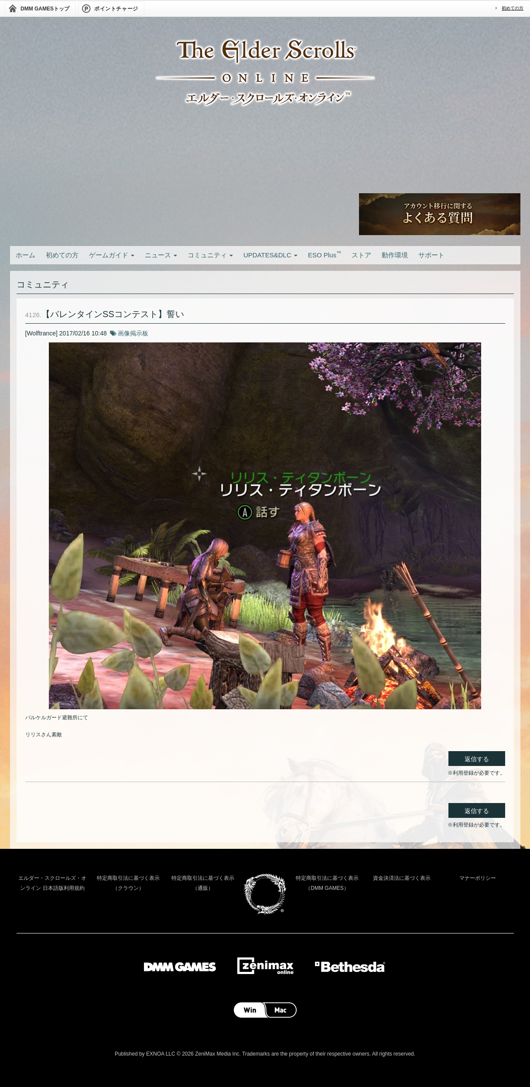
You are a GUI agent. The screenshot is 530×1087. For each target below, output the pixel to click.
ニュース (161, 255)
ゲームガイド (111, 255)
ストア (361, 255)
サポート (431, 255)
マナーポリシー (477, 878)
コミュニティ (210, 255)
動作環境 (395, 255)
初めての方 (512, 8)
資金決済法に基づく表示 (402, 878)
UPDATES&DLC (270, 255)
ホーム (25, 255)
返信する (477, 758)
